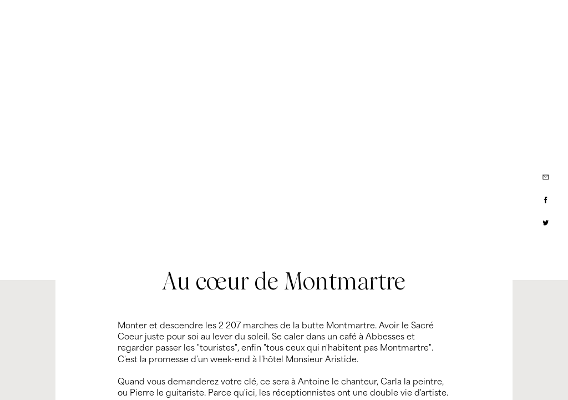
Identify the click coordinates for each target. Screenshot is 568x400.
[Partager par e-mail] (546, 177)
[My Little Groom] (72, 19)
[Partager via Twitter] (546, 223)
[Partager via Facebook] (546, 200)
